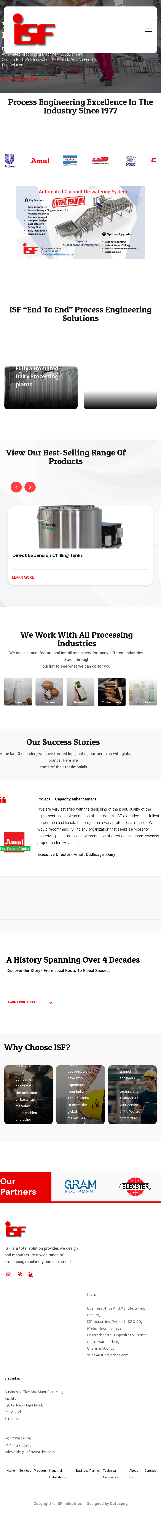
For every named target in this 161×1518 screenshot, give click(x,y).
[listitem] (80, 545)
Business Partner (88, 1470)
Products (40, 1470)
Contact (150, 1470)
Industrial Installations (57, 1474)
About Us (133, 1474)
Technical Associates (110, 1474)
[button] (148, 29)
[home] (36, 30)
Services (25, 1470)
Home (10, 1470)
